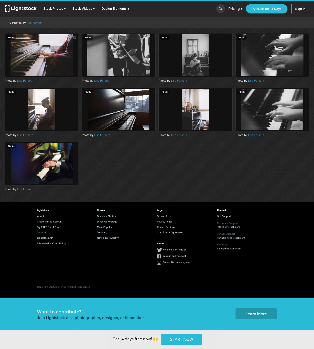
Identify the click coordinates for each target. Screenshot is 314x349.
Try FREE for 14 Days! (266, 8)
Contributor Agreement (170, 232)
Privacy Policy (164, 221)
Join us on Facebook (174, 256)
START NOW (181, 339)
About (40, 216)
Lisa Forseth (35, 23)
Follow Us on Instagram (176, 262)
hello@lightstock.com (229, 248)
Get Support (224, 216)
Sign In (300, 8)
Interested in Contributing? (52, 243)
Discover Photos (106, 216)
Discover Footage (107, 221)
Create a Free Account (50, 221)
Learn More (256, 314)
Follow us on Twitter (174, 249)
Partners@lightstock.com (231, 238)
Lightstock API (45, 238)
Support (41, 232)
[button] (54, 8)
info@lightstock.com (228, 227)
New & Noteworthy (108, 238)
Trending (102, 232)
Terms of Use (164, 216)
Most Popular (104, 227)
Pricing (235, 8)
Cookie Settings (166, 227)
